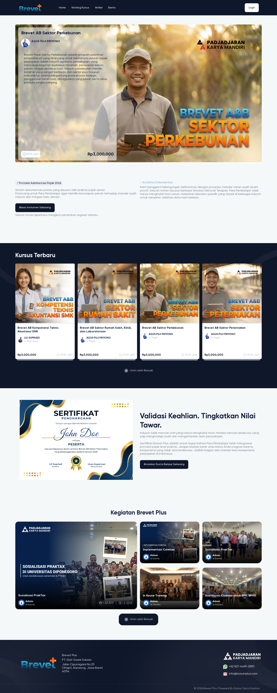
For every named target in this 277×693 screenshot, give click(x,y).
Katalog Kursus (81, 7)
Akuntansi (33, 341)
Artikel (99, 7)
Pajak (37, 45)
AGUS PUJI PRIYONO (99, 338)
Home (62, 7)
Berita (112, 7)
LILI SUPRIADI (32, 338)
